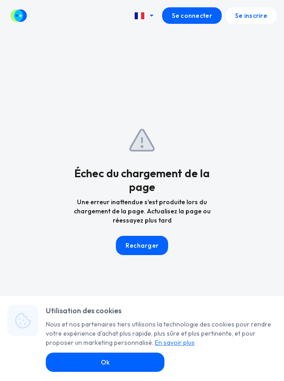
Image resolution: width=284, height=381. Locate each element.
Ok (105, 362)
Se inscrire (251, 15)
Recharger (142, 245)
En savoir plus (175, 342)
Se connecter (192, 15)
